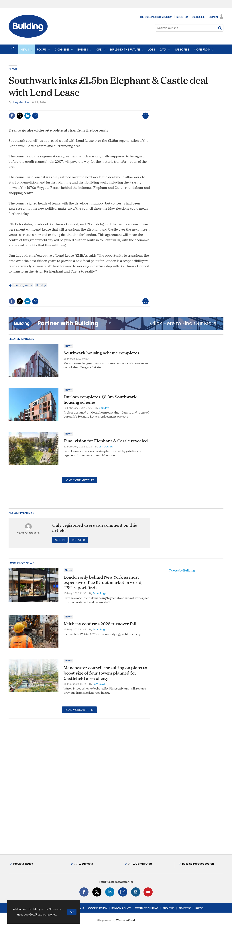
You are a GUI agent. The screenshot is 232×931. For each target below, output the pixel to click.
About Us (168, 908)
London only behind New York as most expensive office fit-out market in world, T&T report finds (103, 582)
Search (220, 28)
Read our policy (45, 914)
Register (182, 17)
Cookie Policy (97, 908)
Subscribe (198, 17)
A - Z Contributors (140, 864)
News (13, 69)
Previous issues (23, 864)
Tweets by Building (182, 570)
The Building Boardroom (156, 17)
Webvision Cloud (125, 920)
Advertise (184, 908)
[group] (203, 49)
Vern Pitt (104, 408)
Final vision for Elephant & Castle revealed (106, 441)
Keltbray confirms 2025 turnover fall (100, 624)
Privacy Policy (121, 908)
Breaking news (23, 285)
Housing (41, 285)
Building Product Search (198, 864)
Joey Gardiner (21, 102)
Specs (199, 908)
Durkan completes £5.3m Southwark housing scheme (100, 399)
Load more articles (79, 480)
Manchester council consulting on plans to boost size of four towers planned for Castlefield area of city (105, 673)
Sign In (213, 17)
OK (72, 912)
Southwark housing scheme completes (101, 353)
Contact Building (146, 908)
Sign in (60, 540)
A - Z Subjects (83, 864)
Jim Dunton (106, 446)
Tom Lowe (99, 683)
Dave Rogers (101, 593)
